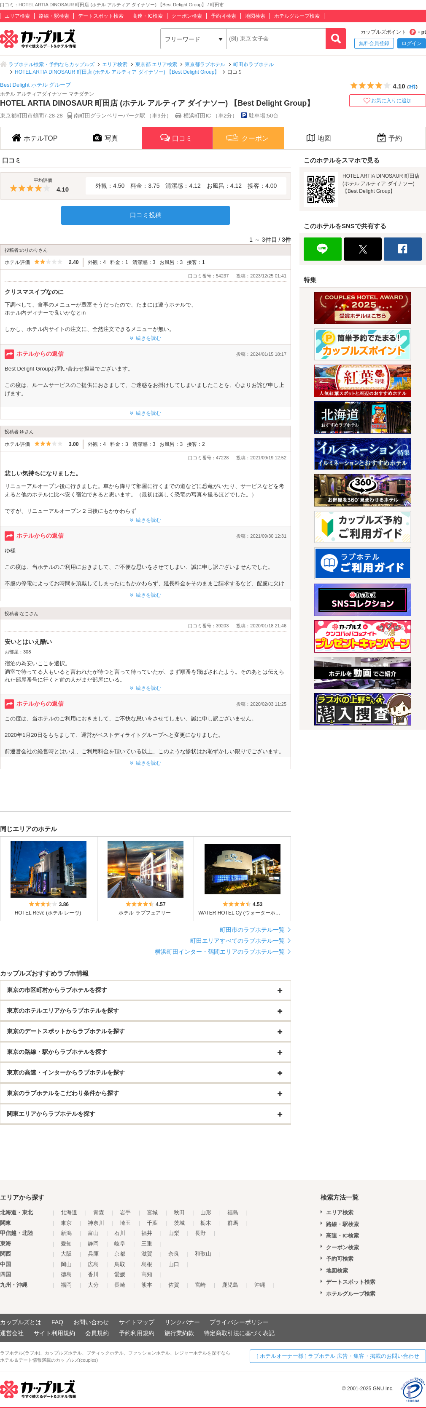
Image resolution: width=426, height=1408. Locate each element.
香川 (93, 1274)
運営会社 (12, 1333)
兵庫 (93, 1254)
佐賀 (173, 1285)
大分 (93, 1285)
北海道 (69, 1212)
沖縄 (259, 1285)
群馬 (232, 1223)
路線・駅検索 (54, 16)
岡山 (66, 1264)
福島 (232, 1212)
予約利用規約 (136, 1333)
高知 (146, 1274)
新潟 (66, 1233)
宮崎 (200, 1285)
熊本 (146, 1285)
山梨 (173, 1233)
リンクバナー (182, 1322)
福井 (146, 1233)
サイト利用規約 (54, 1333)
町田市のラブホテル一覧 (252, 929)
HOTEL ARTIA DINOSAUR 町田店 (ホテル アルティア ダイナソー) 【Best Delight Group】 (117, 72)
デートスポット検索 (101, 16)
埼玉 (125, 1223)
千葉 (152, 1223)
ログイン (412, 43)
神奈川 (96, 1223)
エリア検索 (17, 16)
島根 (146, 1264)
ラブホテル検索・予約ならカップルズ (51, 64)
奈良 (173, 1254)
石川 (119, 1233)
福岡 (66, 1285)
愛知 (66, 1243)
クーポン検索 (187, 16)
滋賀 (146, 1254)
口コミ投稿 (146, 215)
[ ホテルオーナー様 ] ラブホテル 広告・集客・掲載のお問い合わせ (337, 1356)
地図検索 (255, 16)
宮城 (152, 1212)
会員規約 (97, 1333)
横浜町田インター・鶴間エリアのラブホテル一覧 (220, 951)
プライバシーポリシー (239, 1322)
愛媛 (119, 1274)
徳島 (66, 1274)
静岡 (93, 1243)
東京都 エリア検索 (156, 64)
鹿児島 (230, 1285)
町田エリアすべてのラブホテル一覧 (237, 940)
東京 (66, 1223)
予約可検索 (223, 16)
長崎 (119, 1285)
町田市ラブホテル (253, 64)
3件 (412, 86)
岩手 (125, 1212)
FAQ (57, 1322)
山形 (205, 1212)
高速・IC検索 (147, 16)
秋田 (179, 1212)
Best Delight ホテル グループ (35, 85)
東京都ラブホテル (205, 64)
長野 (200, 1233)
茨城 (179, 1223)
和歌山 (203, 1254)
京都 (119, 1254)
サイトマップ (136, 1322)
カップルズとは (20, 1322)
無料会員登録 (374, 43)
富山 (93, 1233)
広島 (93, 1264)
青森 (98, 1212)
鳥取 (119, 1264)
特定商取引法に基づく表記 (239, 1333)
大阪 (66, 1254)
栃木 (205, 1223)
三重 (146, 1243)
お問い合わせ (91, 1322)
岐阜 (119, 1243)
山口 (173, 1264)
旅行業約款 (179, 1333)
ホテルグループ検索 (297, 16)
